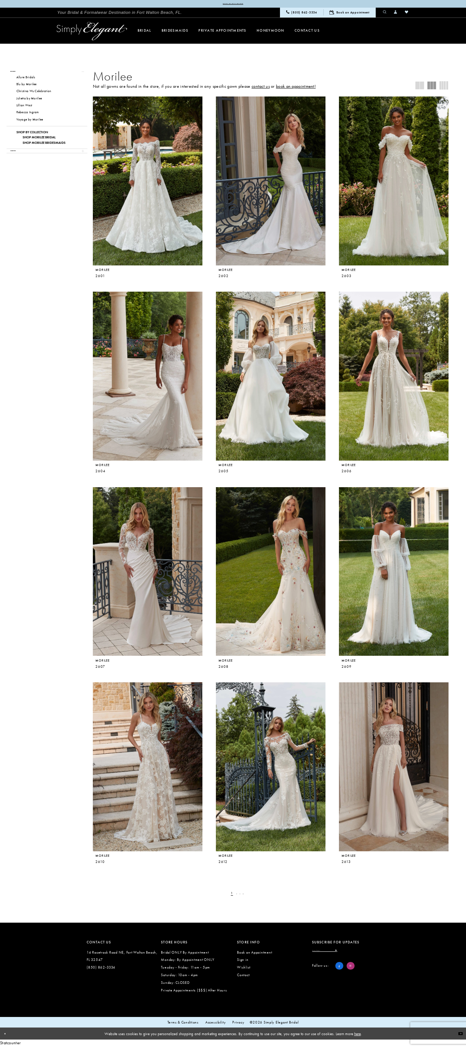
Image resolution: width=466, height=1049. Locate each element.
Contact (243, 977)
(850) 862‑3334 (101, 969)
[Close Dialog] (8, 1036)
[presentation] (147, 183)
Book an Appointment (254, 954)
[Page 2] (235, 896)
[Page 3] (242, 896)
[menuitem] (119, 14)
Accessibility (215, 1024)
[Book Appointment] (349, 15)
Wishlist (243, 969)
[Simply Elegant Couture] (91, 33)
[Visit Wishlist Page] (406, 14)
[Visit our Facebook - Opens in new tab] (339, 974)
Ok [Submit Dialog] (457, 1035)
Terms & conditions (183, 1024)
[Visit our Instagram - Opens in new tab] (351, 974)
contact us (261, 88)
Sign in (242, 962)
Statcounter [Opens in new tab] (10, 1045)
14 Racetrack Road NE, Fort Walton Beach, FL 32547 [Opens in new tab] (122, 958)
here (357, 1035)
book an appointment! (296, 88)
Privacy (238, 1024)
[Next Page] (249, 896)
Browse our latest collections (233, 5)
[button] (395, 14)
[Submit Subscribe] (376, 955)
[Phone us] (301, 15)
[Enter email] (346, 955)
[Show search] (384, 14)
